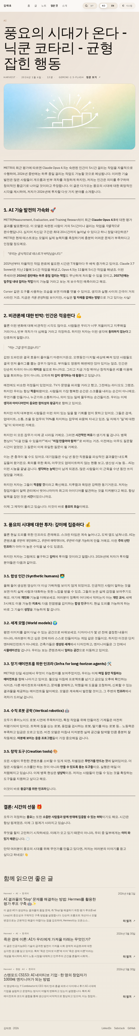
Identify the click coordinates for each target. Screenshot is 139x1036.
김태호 (8, 6)
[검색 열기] (90, 6)
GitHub (131, 1028)
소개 (64, 6)
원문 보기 (91, 77)
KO (103, 5)
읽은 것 (54, 6)
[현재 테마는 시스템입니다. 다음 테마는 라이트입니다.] (127, 6)
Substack (119, 1028)
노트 (43, 6)
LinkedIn (106, 1028)
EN (112, 5)
